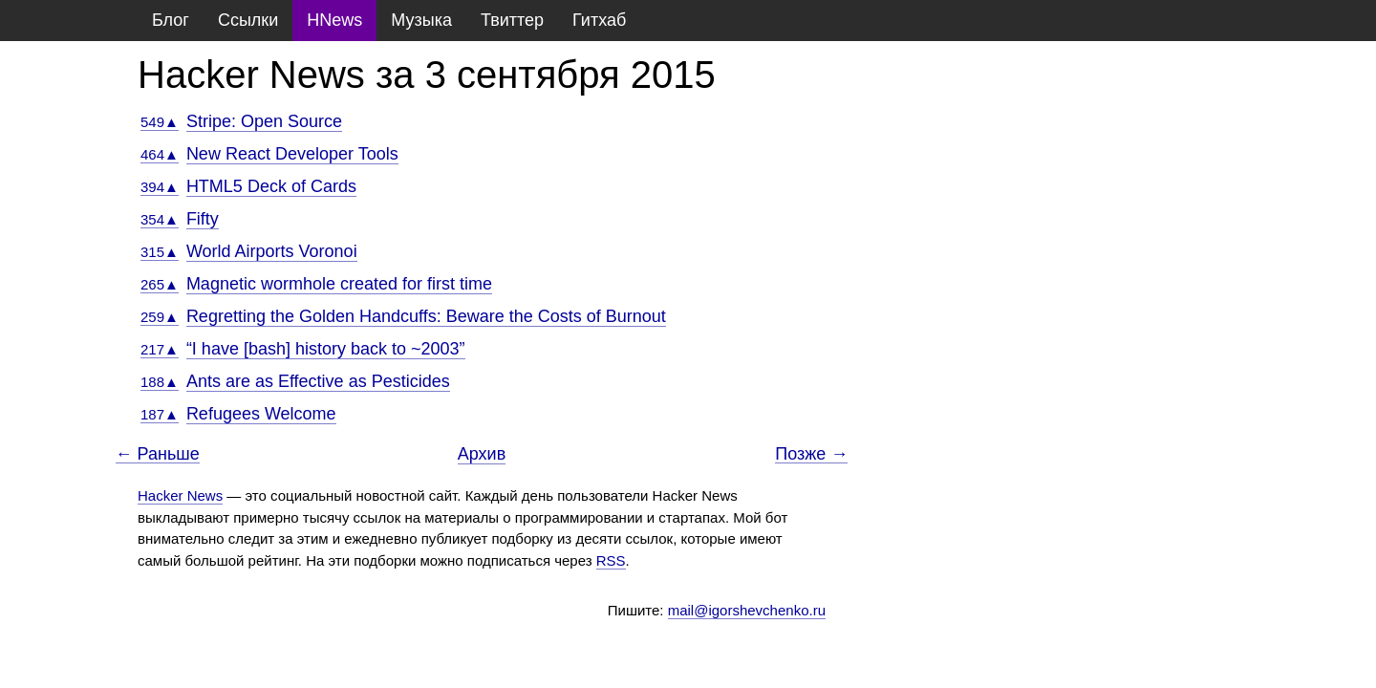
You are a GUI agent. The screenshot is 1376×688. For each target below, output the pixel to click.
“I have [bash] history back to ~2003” (325, 348)
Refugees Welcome (261, 413)
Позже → (811, 454)
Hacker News (180, 495)
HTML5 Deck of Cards (271, 186)
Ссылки (248, 20)
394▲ (159, 187)
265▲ (159, 284)
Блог (170, 20)
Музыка (421, 20)
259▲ (159, 317)
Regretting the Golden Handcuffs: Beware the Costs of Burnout (426, 316)
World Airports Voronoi (271, 251)
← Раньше (158, 454)
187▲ (159, 414)
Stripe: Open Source (264, 121)
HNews (334, 20)
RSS (611, 560)
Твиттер (512, 20)
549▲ (159, 122)
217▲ (159, 349)
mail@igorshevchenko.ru (747, 610)
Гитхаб (599, 20)
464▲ (159, 154)
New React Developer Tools (292, 153)
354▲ (159, 219)
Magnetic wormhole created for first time (339, 283)
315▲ (159, 252)
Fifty (202, 218)
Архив (481, 453)
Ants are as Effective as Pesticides (318, 381)
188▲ (159, 382)
